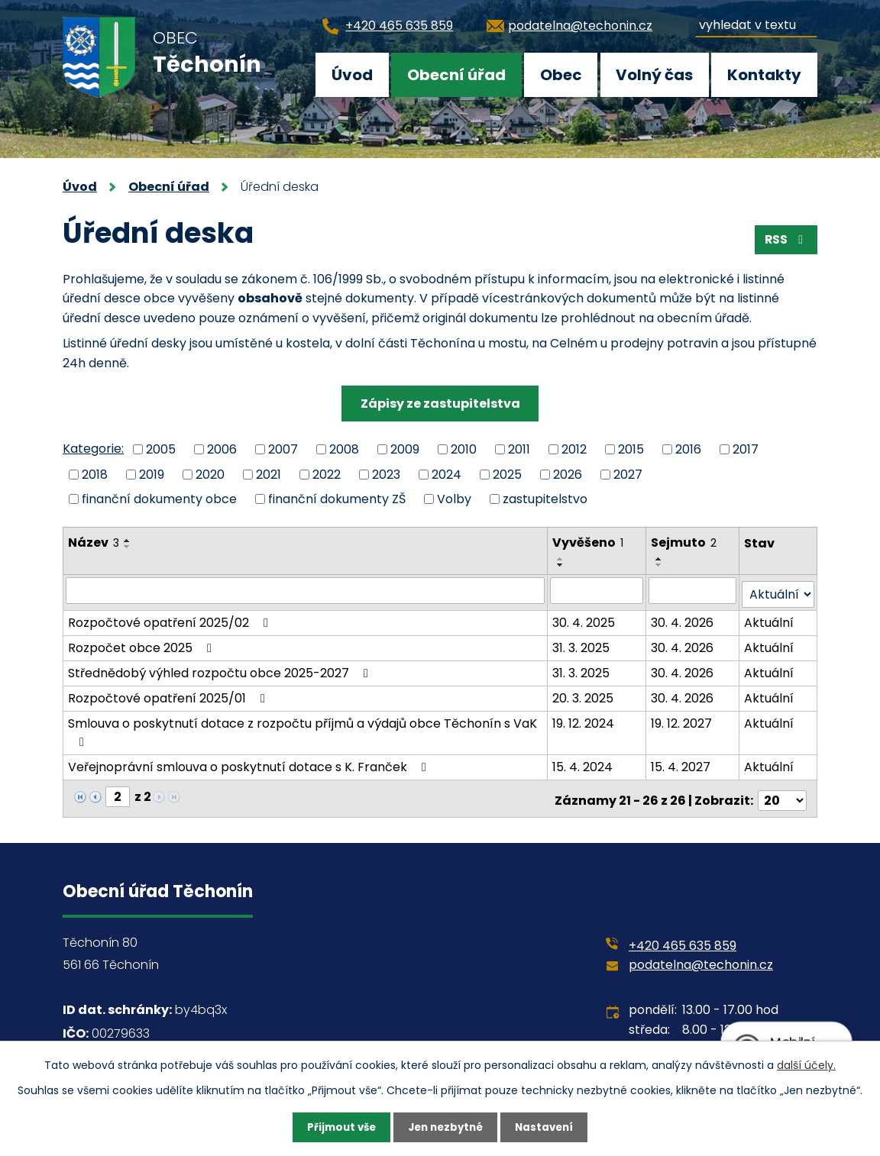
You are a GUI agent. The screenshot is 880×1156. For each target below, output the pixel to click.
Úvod (352, 75)
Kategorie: (93, 448)
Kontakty (764, 75)
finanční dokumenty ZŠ (337, 499)
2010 (464, 449)
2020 (210, 474)
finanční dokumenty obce (159, 499)
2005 (161, 449)
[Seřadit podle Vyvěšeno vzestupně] (561, 559)
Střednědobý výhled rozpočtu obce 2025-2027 (221, 669)
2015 (631, 449)
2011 (519, 449)
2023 (386, 474)
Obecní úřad (456, 75)
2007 (283, 449)
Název (93, 542)
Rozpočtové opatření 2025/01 (169, 694)
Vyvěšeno (588, 542)
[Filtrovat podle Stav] (778, 590)
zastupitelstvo (545, 499)
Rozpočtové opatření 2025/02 (170, 619)
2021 (268, 474)
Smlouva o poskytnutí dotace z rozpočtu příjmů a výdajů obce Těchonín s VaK (302, 727)
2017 (746, 449)
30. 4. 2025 (584, 619)
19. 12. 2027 (682, 719)
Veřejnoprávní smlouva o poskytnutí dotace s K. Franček (250, 763)
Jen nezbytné (446, 1127)
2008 (344, 449)
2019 (151, 474)
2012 (574, 449)
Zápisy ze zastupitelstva (440, 403)
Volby (454, 499)
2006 (222, 449)
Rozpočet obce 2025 (142, 644)
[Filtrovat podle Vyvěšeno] (597, 590)
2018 (95, 474)
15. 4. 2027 (681, 763)
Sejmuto (684, 542)
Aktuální (769, 619)
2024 (446, 474)
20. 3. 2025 (583, 694)
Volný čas (654, 75)
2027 (627, 474)
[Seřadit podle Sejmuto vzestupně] (660, 559)
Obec (561, 75)
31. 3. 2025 (581, 644)
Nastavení (548, 1127)
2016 (688, 449)
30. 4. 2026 (683, 619)
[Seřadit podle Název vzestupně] (127, 541)
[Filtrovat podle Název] (305, 590)
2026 (567, 474)
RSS (784, 241)
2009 (404, 449)
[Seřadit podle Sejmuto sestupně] (660, 565)
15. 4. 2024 (583, 763)
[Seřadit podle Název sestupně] (127, 547)
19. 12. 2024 (584, 719)
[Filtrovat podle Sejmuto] (693, 590)
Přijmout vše (337, 1127)
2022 (326, 474)
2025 (507, 474)
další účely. (806, 1064)
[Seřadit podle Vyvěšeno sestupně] (561, 565)
